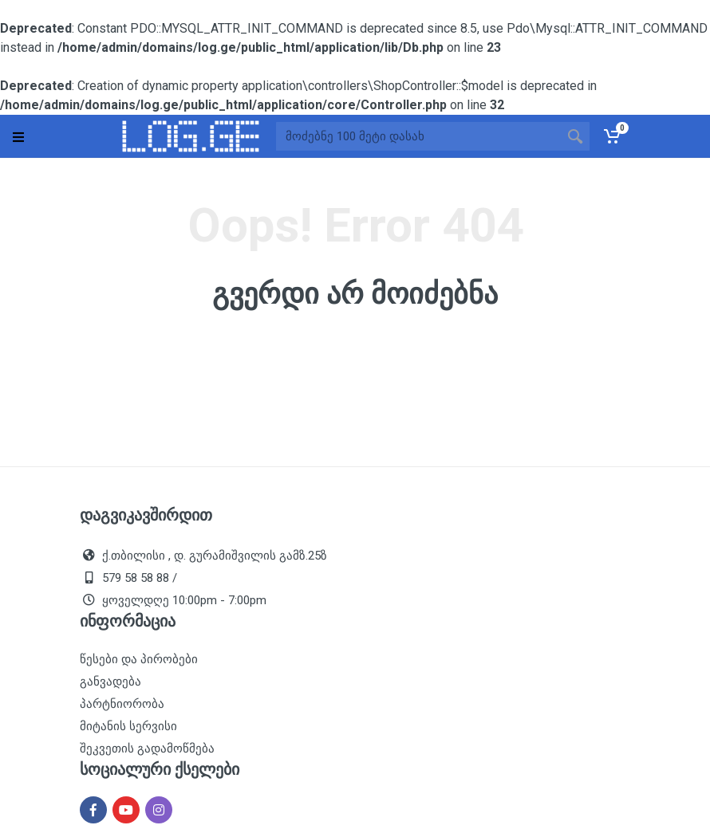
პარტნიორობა (122, 704)
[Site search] (418, 136)
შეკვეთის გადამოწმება (147, 748)
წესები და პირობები (139, 659)
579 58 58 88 (135, 578)
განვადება (110, 681)
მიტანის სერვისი (128, 726)
